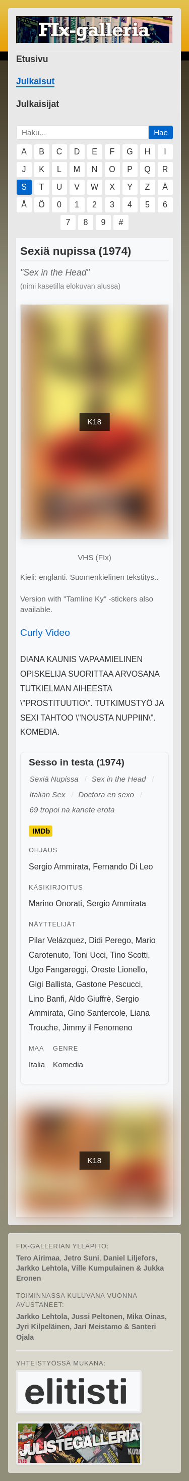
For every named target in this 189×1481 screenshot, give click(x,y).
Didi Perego (110, 940)
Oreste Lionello (118, 969)
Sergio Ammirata (58, 866)
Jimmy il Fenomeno (97, 1027)
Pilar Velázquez (56, 940)
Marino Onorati (55, 903)
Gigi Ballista (50, 984)
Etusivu (32, 59)
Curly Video (45, 632)
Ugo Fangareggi (58, 969)
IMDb (41, 831)
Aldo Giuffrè (90, 999)
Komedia (68, 1064)
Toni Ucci (89, 955)
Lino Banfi (47, 999)
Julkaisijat (37, 104)
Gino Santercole (96, 1013)
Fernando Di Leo (123, 866)
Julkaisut (35, 81)
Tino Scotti (129, 955)
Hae (161, 132)
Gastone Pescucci (108, 984)
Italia (37, 1064)
